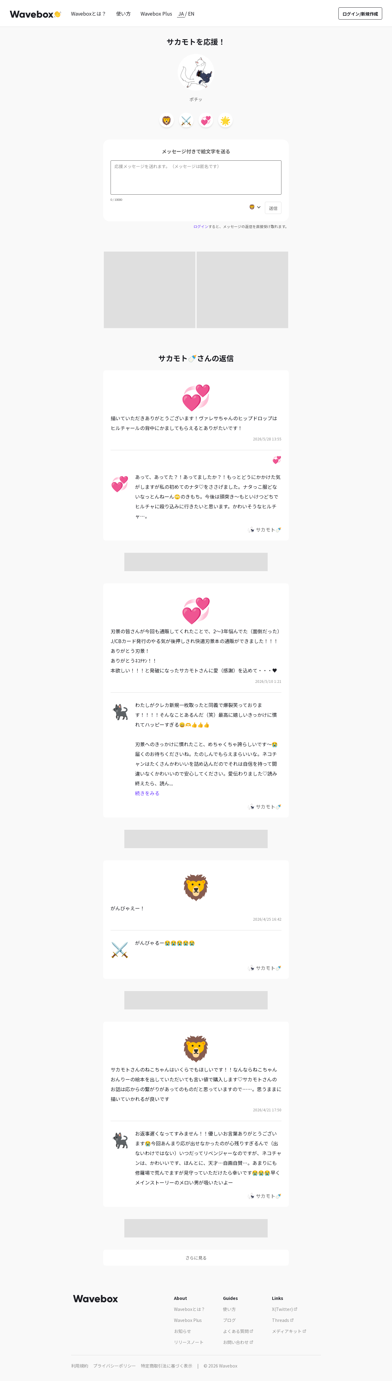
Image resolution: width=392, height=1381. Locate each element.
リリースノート (189, 1342)
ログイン (201, 226)
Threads (283, 1320)
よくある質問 (238, 1331)
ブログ (229, 1320)
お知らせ (182, 1331)
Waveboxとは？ (88, 13)
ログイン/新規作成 (360, 14)
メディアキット (289, 1331)
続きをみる (147, 793)
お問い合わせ (238, 1342)
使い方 (123, 13)
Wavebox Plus (156, 13)
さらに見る (196, 1258)
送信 (273, 208)
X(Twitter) (284, 1309)
